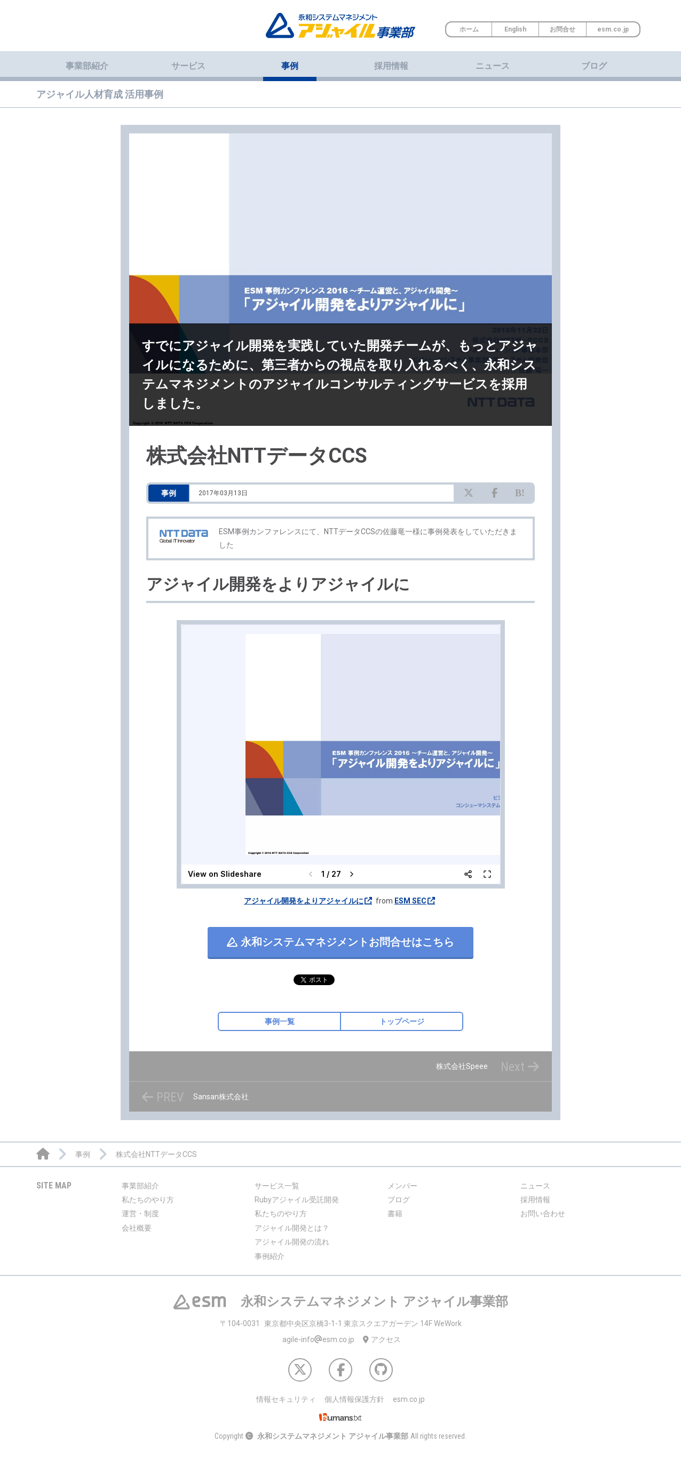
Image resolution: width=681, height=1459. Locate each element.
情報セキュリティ (286, 1399)
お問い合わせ (542, 1213)
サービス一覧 (277, 1186)
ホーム (469, 29)
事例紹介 (269, 1256)
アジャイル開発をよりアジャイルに (303, 901)
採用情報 (391, 66)
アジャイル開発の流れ (292, 1242)
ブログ (594, 66)
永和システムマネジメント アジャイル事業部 (332, 1436)
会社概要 (137, 1228)
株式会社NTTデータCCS (256, 455)
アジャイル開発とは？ (292, 1228)
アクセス (382, 1339)
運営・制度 (140, 1213)
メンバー (402, 1186)
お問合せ (562, 29)
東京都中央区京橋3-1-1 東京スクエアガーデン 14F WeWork (341, 1323)
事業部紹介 (140, 1186)
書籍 (394, 1213)
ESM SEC (410, 901)
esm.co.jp (613, 29)
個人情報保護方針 (354, 1399)
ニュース (493, 66)
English (515, 29)
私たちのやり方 (148, 1199)
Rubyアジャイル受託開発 (297, 1199)
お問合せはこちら (341, 942)
